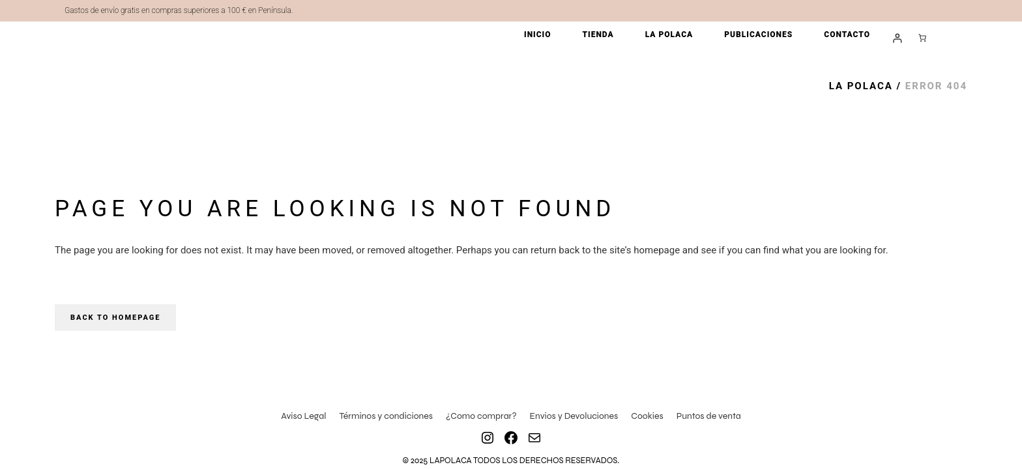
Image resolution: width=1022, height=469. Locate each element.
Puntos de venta (709, 415)
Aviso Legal (303, 415)
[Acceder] (897, 38)
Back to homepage (115, 317)
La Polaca (861, 86)
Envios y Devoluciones (574, 415)
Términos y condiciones (386, 415)
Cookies (647, 415)
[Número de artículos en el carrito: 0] (922, 38)
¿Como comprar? (481, 415)
